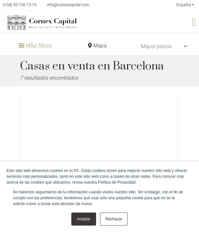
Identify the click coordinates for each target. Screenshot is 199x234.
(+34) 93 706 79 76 (19, 4)
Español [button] (184, 5)
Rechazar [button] (114, 219)
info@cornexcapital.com (68, 4)
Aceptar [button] (83, 219)
